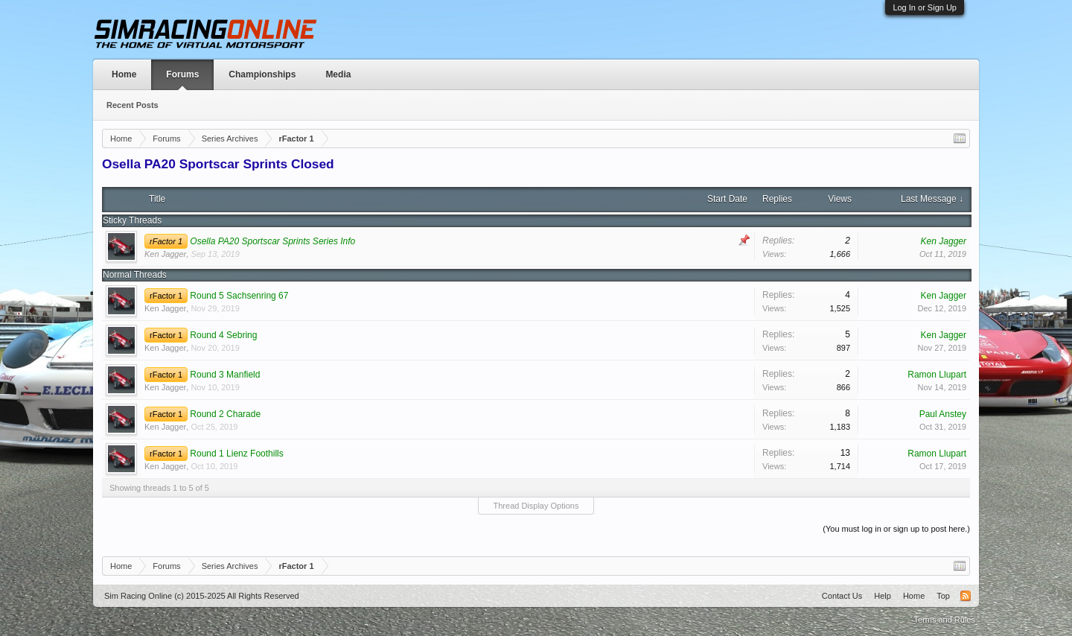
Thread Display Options (536, 505)
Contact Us (842, 595)
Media (338, 74)
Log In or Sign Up (925, 7)
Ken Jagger (165, 253)
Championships (262, 74)
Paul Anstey (942, 414)
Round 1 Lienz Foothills (236, 453)
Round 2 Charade (225, 414)
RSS (966, 596)
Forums (182, 74)
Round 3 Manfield (225, 374)
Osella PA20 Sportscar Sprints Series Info (272, 241)
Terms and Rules (944, 619)
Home (124, 74)
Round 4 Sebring (223, 335)
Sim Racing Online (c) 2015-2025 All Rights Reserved (201, 595)
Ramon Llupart (936, 374)
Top (943, 595)
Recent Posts (132, 105)
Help (882, 595)
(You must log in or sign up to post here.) (896, 528)
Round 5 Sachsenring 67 (239, 295)
